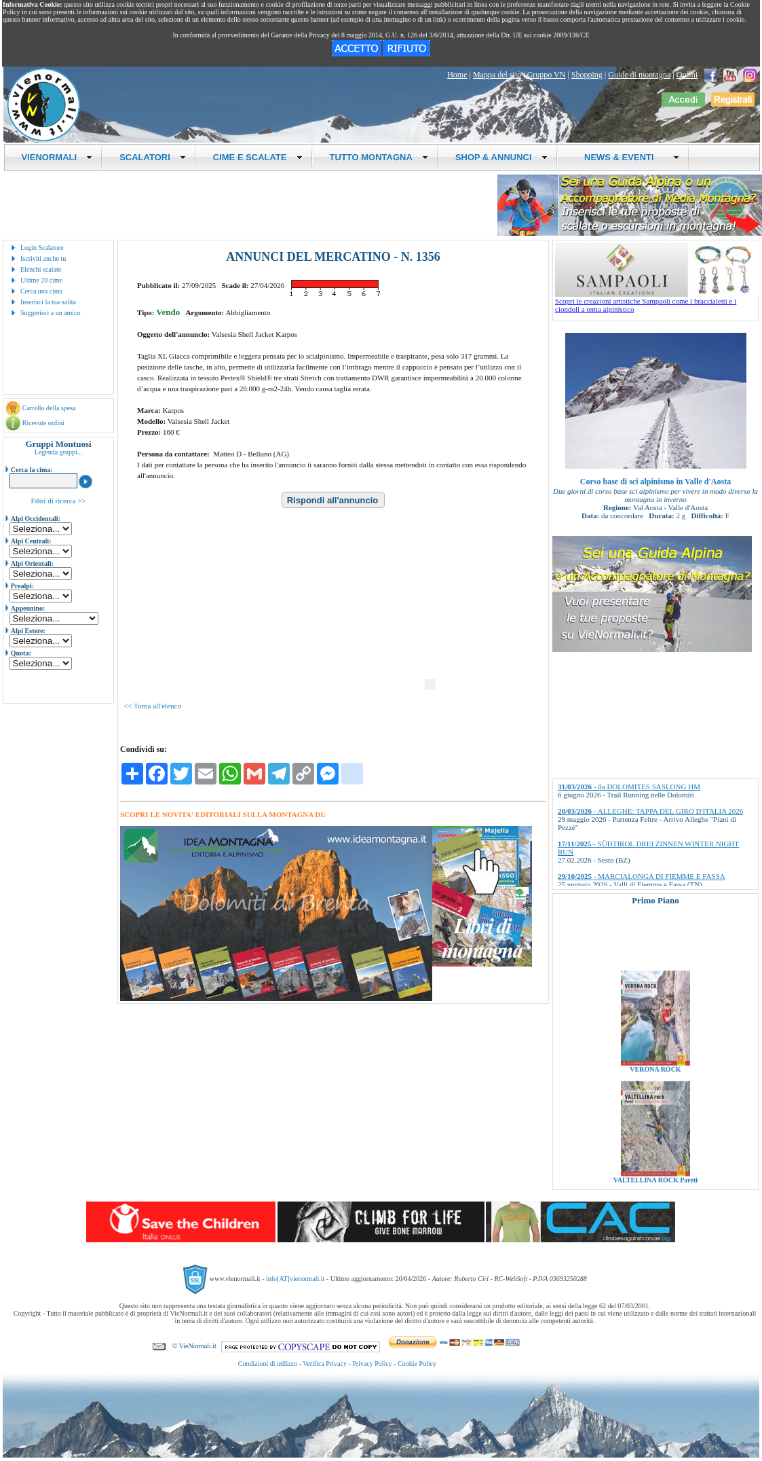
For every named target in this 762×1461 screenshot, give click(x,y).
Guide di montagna (639, 74)
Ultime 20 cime (41, 280)
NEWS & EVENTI (627, 157)
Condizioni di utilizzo (267, 1363)
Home (457, 74)
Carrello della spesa (49, 408)
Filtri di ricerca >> (58, 501)
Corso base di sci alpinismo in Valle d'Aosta (655, 481)
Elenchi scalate (40, 269)
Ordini (687, 74)
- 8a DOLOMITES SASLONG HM (629, 786)
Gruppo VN (546, 74)
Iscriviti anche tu (43, 258)
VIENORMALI (57, 157)
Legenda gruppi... (59, 452)
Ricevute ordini (43, 423)
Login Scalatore (42, 247)
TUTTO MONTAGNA (379, 157)
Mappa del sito (497, 74)
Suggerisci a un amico (50, 313)
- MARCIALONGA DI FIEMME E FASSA (641, 876)
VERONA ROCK (655, 1081)
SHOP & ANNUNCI (501, 157)
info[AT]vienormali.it (295, 1278)
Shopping (587, 74)
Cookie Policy (417, 1363)
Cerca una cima (41, 291)
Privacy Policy (372, 1363)
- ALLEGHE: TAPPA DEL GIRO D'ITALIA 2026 (650, 811)
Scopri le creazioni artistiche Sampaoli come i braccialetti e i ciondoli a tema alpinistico (657, 301)
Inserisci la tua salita (48, 302)
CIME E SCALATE (258, 157)
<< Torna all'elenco (152, 706)
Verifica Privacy (325, 1363)
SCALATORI (152, 157)
